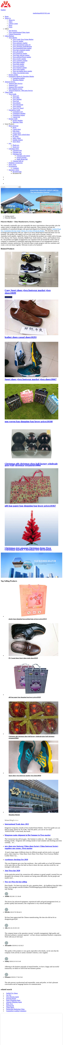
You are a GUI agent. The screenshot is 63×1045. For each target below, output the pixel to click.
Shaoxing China (18, 122)
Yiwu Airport (17, 106)
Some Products (9, 124)
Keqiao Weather (18, 120)
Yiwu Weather (17, 99)
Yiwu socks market (19, 69)
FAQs (10, 27)
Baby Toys (9, 1004)
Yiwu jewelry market (19, 59)
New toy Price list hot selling (16, 882)
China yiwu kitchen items (21, 73)
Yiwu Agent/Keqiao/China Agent (19, 32)
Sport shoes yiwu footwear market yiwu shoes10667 (31, 379)
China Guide (9, 92)
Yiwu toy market (18, 41)
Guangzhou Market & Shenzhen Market (21, 76)
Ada (12, 928)
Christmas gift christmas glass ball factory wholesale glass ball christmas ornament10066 (31, 464)
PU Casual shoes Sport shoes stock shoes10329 (23, 658)
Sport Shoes (16, 141)
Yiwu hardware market (20, 53)
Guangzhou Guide (14, 110)
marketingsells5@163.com (41, 13)
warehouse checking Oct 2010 (16, 859)
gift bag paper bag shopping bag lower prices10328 (25, 697)
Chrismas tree (17, 152)
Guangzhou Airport (19, 115)
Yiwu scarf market (18, 66)
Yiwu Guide (12, 94)
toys (10, 143)
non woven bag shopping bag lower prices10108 (29, 421)
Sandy (13, 961)
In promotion (13, 166)
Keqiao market (13, 74)
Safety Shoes (17, 138)
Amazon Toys (13, 85)
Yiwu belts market (18, 64)
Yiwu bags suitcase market (21, 55)
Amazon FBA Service (15, 83)
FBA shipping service (15, 89)
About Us (8, 18)
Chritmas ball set (18, 161)
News (10, 25)
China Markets (9, 36)
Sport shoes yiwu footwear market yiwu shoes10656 (25, 775)
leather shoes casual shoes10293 (21, 337)
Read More (8, 297)
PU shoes (16, 136)
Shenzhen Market (18, 80)
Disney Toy (24, 231)
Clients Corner (13, 23)
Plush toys (16, 145)
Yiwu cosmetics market (20, 60)
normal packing (21, 157)
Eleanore (14, 977)
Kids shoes (16, 131)
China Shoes (10, 1007)
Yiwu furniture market (20, 67)
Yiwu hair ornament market (21, 50)
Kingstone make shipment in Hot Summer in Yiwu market (27, 835)
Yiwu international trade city (22, 45)
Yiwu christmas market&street (22, 46)
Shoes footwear (13, 126)
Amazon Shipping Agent (14, 1002)
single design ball (22, 159)
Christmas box (17, 150)
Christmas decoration (23, 156)
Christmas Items (14, 148)
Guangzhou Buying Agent (12, 231)
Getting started (9, 216)
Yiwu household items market (22, 48)
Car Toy (8, 995)
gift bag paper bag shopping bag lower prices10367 (30, 505)
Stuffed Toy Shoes (12, 993)
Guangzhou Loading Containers (16, 1011)
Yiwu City (16, 96)
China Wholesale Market (36, 231)
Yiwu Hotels (16, 103)
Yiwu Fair (16, 101)
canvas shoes (17, 133)
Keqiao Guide (13, 119)
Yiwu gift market (18, 52)
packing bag (10, 1005)
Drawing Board (11, 998)
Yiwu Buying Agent (12, 997)
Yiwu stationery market (20, 43)
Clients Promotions (15, 34)
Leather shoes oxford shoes (21, 134)
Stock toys (16, 147)
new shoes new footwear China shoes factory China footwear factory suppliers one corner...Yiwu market (31, 847)
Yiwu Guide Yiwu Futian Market (23, 39)
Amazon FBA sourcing (16, 87)
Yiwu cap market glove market (22, 71)
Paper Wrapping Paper (13, 1000)
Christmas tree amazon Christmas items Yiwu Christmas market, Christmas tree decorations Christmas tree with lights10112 (28, 550)
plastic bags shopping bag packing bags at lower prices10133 (28, 619)
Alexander (14, 945)
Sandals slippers (18, 140)
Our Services (13, 30)
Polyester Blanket (10, 218)
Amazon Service (10, 82)
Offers (7, 29)
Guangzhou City (18, 111)
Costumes (16, 168)
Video (10, 22)
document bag (17, 171)
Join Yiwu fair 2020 (12, 871)
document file (17, 173)
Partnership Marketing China (15, 1009)
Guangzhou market (19, 78)
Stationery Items (14, 170)
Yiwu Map (16, 97)
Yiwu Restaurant (18, 104)
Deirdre (13, 912)
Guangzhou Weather (19, 113)
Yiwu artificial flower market (22, 57)
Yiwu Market (13, 37)
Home (7, 16)
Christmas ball (17, 154)
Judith (13, 896)
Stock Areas (12, 164)
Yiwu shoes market (19, 62)
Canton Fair (16, 117)
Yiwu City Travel (18, 108)
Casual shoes (17, 129)
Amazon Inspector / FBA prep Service (21, 90)
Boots (14, 127)
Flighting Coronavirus (16, 163)
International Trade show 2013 (17, 824)
